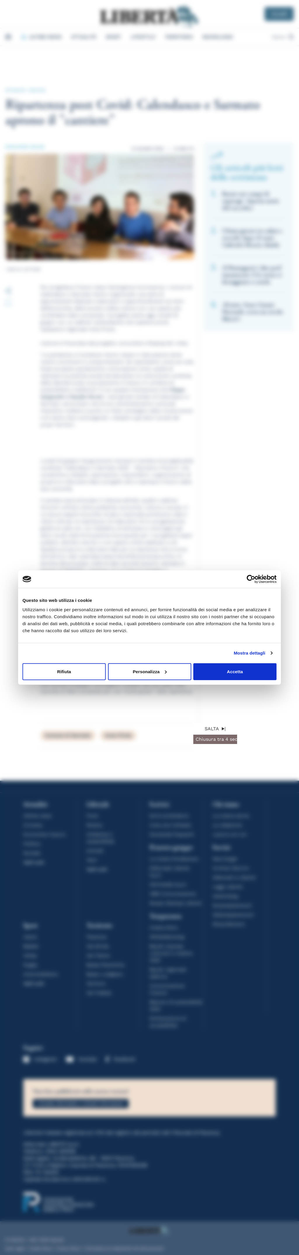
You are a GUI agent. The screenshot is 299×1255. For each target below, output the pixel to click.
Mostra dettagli (249, 653)
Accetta (235, 671)
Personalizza (150, 671)
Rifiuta (64, 671)
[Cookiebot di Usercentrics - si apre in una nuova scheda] (251, 579)
